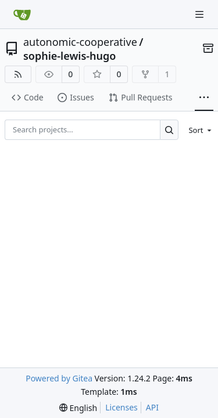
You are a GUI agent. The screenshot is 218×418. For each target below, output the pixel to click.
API (152, 407)
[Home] (22, 14)
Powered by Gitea (59, 378)
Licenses (121, 407)
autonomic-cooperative (80, 42)
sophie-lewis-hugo (69, 56)
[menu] (198, 130)
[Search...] (169, 130)
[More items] (204, 98)
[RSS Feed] (18, 74)
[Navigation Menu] (200, 14)
